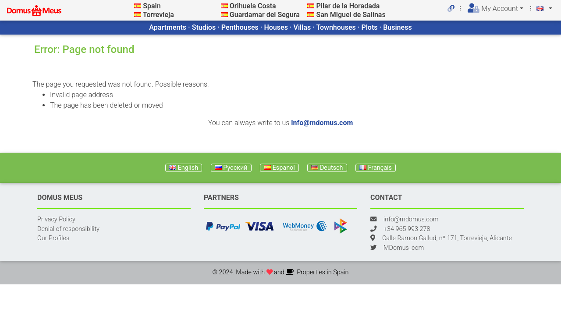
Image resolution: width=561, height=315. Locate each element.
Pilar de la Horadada (348, 6)
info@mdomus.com (322, 123)
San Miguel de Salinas (350, 14)
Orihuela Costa (253, 6)
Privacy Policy (56, 219)
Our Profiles (53, 238)
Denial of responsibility (68, 229)
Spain (151, 6)
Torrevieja (158, 14)
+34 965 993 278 (406, 229)
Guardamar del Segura (265, 14)
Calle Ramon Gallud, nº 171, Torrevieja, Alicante (447, 238)
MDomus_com (403, 248)
